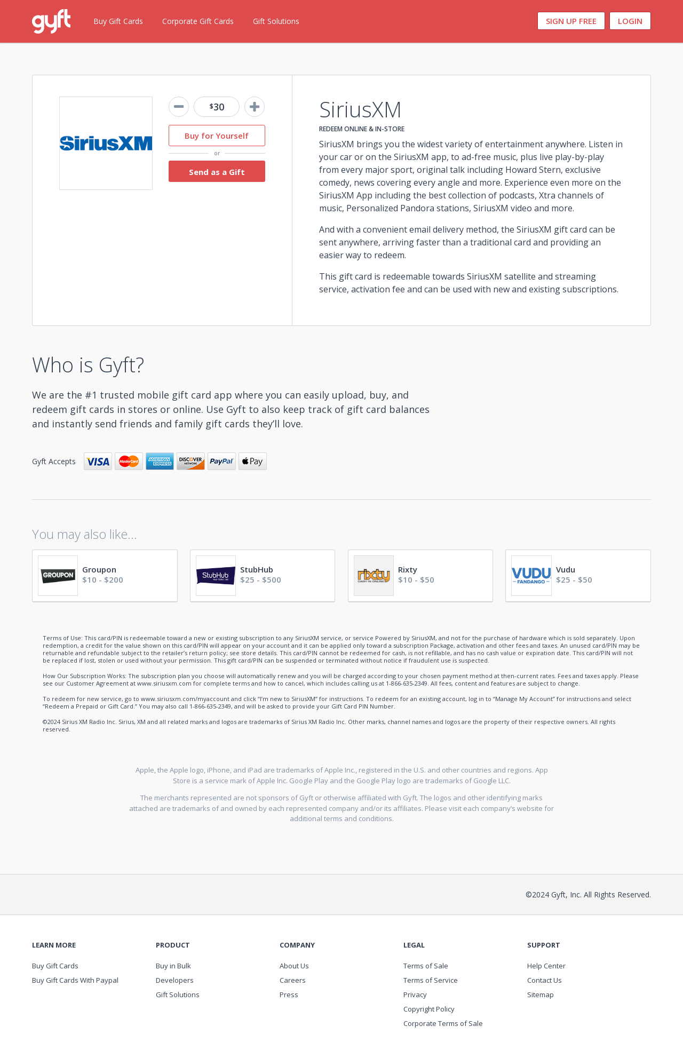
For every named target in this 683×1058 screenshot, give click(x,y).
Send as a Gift (217, 171)
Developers (175, 980)
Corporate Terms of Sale (443, 1023)
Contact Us (544, 980)
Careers (293, 980)
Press (289, 994)
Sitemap (540, 994)
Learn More (54, 945)
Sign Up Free (571, 20)
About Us (294, 966)
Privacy (415, 994)
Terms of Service (430, 980)
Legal (414, 945)
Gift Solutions (276, 21)
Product (173, 945)
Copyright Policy (429, 1009)
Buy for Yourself (217, 135)
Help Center (546, 966)
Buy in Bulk (173, 966)
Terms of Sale (425, 966)
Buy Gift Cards (118, 21)
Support (543, 945)
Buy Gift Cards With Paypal (75, 980)
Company (297, 945)
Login (630, 20)
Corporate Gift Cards (198, 21)
